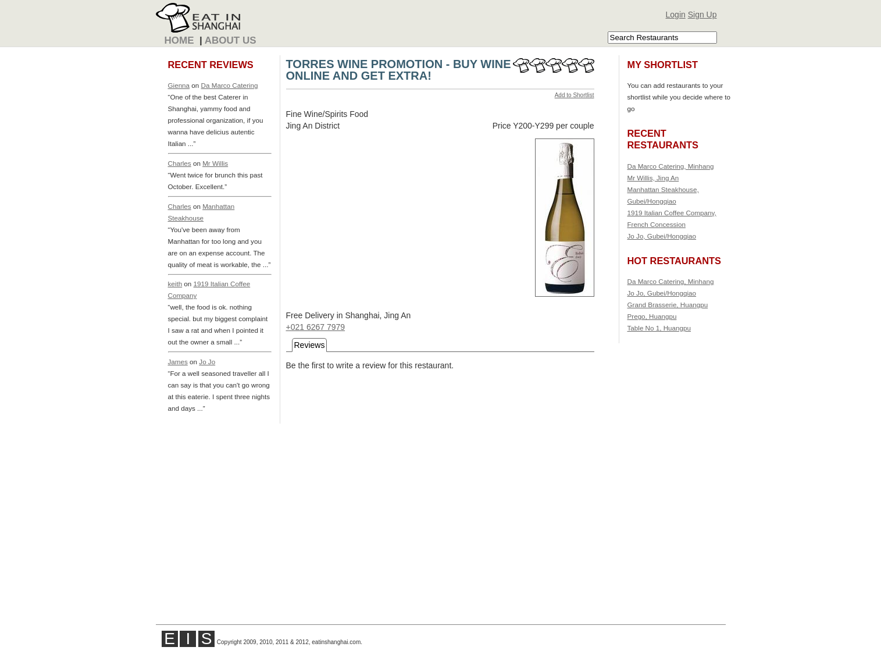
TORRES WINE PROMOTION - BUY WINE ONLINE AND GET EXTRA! (398, 70)
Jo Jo (207, 361)
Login (676, 14)
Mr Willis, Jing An (653, 178)
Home (179, 40)
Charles (179, 163)
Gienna (179, 85)
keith (175, 283)
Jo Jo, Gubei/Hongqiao (662, 236)
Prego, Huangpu (652, 316)
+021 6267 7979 (315, 327)
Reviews (309, 345)
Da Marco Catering (229, 85)
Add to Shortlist (574, 95)
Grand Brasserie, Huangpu (667, 304)
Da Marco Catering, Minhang (670, 166)
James (178, 361)
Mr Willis (215, 163)
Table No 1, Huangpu (659, 328)
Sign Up (702, 14)
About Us (230, 40)
